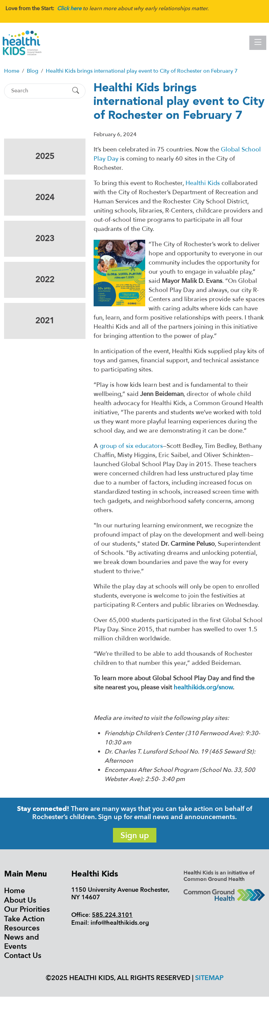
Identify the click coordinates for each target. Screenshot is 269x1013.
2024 (44, 197)
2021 (44, 320)
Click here (69, 8)
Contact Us (22, 955)
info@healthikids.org (120, 923)
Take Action (24, 919)
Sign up (134, 835)
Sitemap (209, 977)
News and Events (21, 942)
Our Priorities (27, 909)
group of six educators (131, 446)
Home (14, 890)
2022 (44, 279)
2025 (44, 156)
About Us (20, 900)
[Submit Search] (75, 90)
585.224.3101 (112, 915)
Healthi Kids (203, 183)
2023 (44, 238)
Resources (22, 928)
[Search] (38, 91)
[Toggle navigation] (257, 43)
